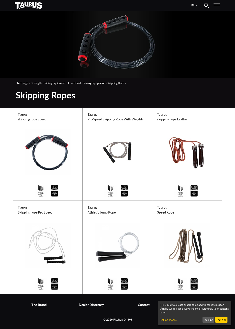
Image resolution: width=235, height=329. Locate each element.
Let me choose (168, 319)
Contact (144, 305)
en (193, 5)
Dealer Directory (91, 305)
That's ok (221, 319)
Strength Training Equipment (48, 83)
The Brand (39, 305)
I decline (208, 319)
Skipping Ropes (116, 83)
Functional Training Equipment (86, 83)
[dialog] (194, 313)
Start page (22, 83)
